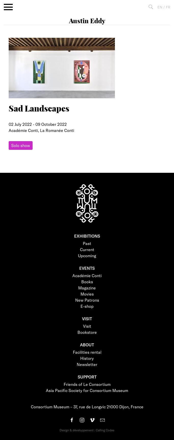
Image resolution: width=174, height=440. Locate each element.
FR (168, 7)
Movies (87, 293)
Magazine (87, 287)
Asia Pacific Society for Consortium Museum (87, 390)
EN (159, 7)
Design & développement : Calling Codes (87, 430)
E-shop (87, 306)
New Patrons (87, 300)
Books (87, 281)
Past (87, 243)
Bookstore (87, 332)
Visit (87, 326)
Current (87, 249)
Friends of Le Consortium (87, 384)
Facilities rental (87, 352)
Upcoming (87, 255)
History (87, 358)
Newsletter (87, 364)
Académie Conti (87, 275)
